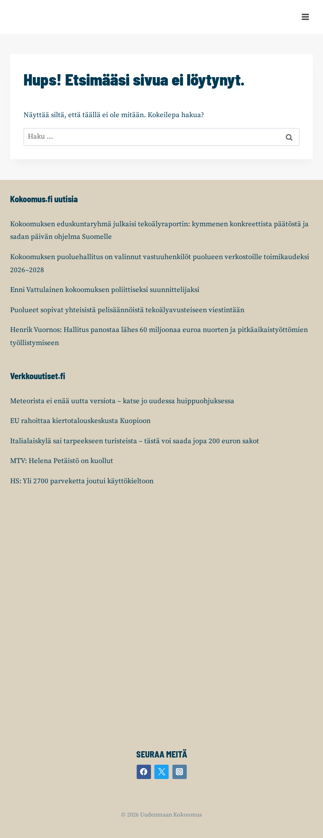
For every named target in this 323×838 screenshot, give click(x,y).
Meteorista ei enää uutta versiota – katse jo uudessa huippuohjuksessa (122, 401)
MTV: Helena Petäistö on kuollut (61, 461)
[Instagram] (179, 772)
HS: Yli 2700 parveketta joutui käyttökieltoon (82, 481)
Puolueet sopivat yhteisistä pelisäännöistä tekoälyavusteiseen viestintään (127, 310)
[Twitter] (161, 772)
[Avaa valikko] (305, 16)
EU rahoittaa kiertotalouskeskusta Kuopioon (80, 421)
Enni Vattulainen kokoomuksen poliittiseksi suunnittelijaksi (104, 290)
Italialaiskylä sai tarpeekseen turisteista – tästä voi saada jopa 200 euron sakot (134, 441)
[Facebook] (144, 772)
